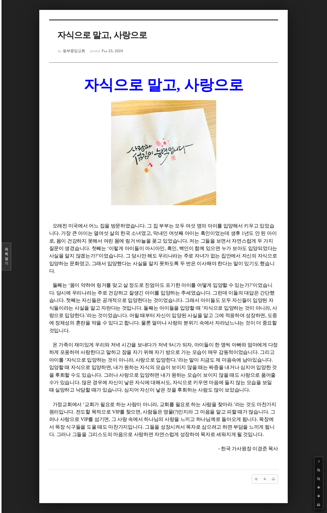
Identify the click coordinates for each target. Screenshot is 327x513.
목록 (6, 256)
